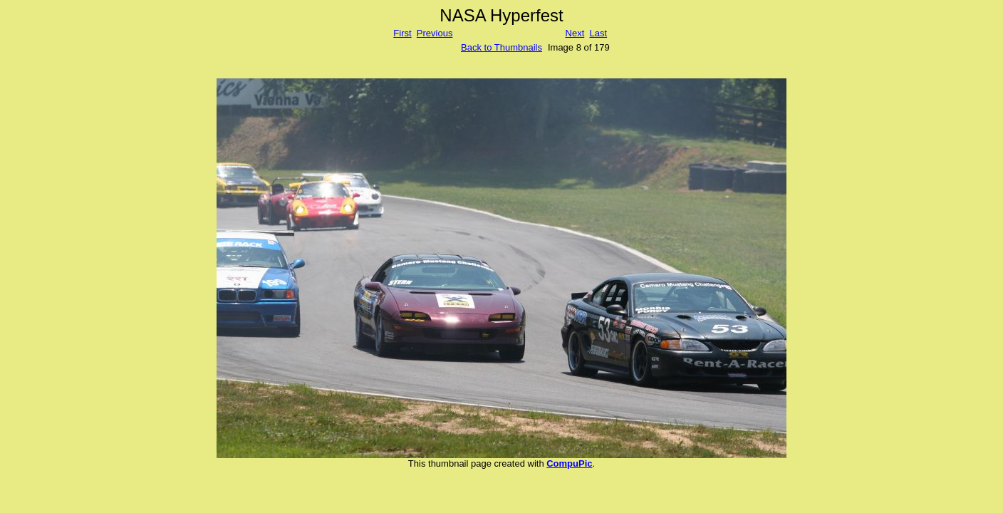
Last (598, 33)
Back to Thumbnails (501, 47)
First (402, 33)
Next (575, 33)
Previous (435, 33)
